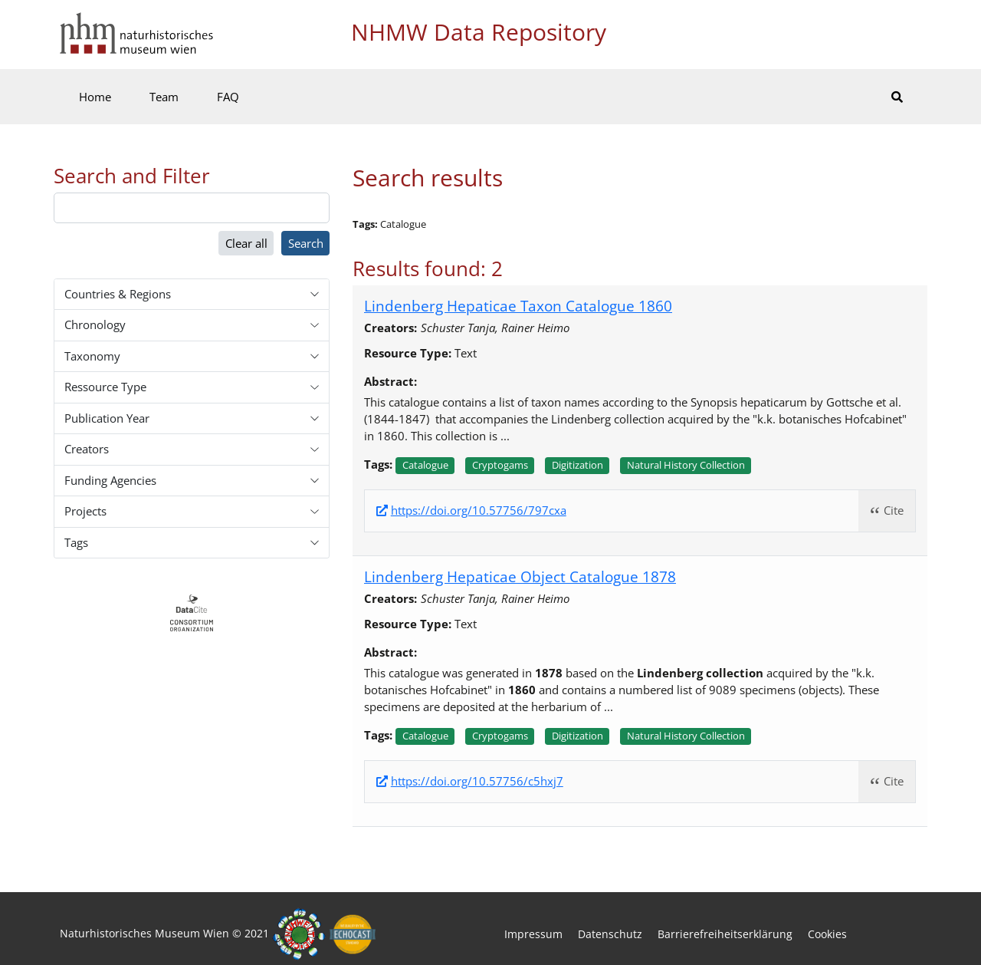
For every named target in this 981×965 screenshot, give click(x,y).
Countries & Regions (117, 293)
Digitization (577, 465)
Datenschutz (610, 934)
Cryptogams (500, 465)
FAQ (228, 96)
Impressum (533, 934)
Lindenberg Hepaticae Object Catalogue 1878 (520, 576)
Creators (86, 448)
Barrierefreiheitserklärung (725, 934)
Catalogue (425, 465)
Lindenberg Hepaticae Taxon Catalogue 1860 (518, 305)
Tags (76, 542)
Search (305, 243)
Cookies (827, 934)
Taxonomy (92, 356)
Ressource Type (105, 386)
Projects (85, 511)
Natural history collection (686, 465)
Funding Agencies (110, 480)
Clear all (246, 243)
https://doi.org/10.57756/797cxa (478, 510)
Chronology (95, 324)
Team (164, 96)
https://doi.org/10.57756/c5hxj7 (477, 781)
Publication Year (106, 418)
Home (95, 96)
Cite (894, 510)
